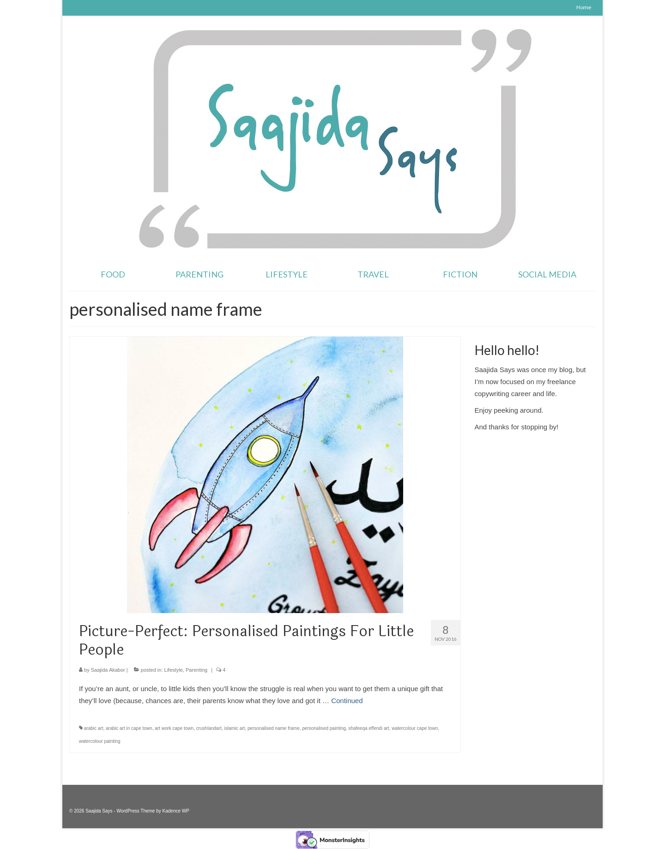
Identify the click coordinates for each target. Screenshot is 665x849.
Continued (347, 700)
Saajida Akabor (108, 670)
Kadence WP (176, 810)
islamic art (234, 728)
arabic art (93, 728)
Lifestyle (173, 670)
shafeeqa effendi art (368, 728)
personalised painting (324, 728)
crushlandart (209, 728)
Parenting (196, 670)
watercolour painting (100, 741)
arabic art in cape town (129, 728)
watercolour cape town (415, 728)
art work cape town (174, 728)
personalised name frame (274, 728)
